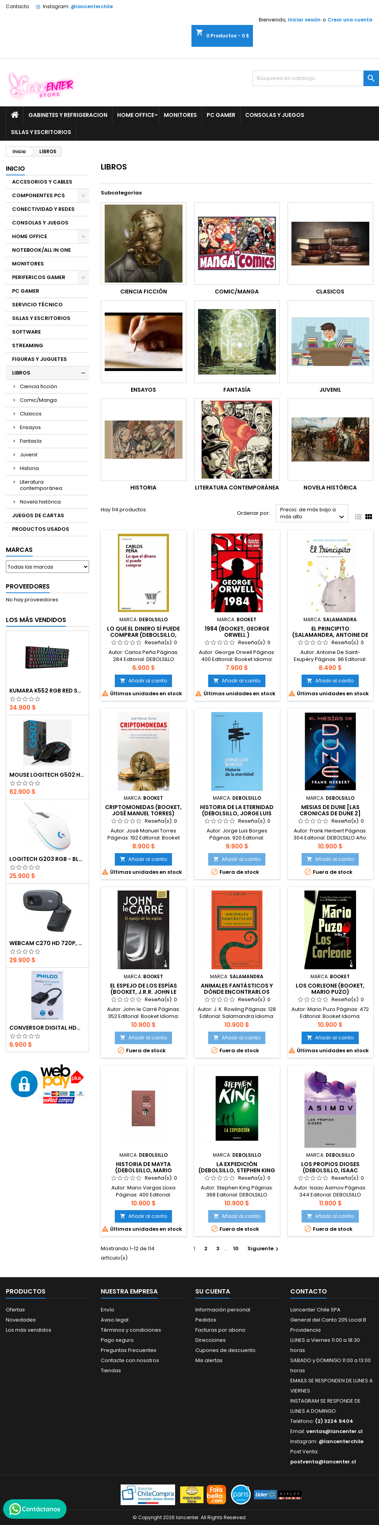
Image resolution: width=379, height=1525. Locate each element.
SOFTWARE (26, 332)
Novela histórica (40, 501)
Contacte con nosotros (130, 1360)
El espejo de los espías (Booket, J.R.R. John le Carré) (143, 992)
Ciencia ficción (38, 386)
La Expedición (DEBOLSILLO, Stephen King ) (236, 1170)
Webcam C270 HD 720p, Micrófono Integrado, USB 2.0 (47, 943)
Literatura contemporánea (41, 485)
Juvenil (28, 454)
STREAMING (27, 345)
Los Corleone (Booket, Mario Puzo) (330, 989)
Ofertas (15, 1309)
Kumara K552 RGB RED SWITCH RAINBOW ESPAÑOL (47, 690)
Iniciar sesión (304, 19)
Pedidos (205, 1320)
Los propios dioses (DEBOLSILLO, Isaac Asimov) (330, 1170)
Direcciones (210, 1340)
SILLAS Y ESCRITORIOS (41, 132)
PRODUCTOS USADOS (40, 529)
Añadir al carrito (143, 680)
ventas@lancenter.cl (334, 1431)
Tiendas (111, 1370)
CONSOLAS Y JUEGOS (274, 115)
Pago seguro (117, 1340)
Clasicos (31, 413)
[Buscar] (316, 78)
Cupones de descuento (225, 1350)
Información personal (222, 1309)
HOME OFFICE (135, 115)
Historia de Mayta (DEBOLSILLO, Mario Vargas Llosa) (143, 1170)
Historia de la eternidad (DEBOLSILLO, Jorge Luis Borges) (237, 813)
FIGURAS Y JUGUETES (39, 359)
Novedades (21, 1320)
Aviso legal (114, 1320)
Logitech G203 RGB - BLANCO (47, 859)
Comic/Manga (38, 400)
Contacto (17, 6)
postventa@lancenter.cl (323, 1461)
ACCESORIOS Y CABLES (42, 182)
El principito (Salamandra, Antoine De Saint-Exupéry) (330, 635)
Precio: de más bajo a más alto (313, 514)
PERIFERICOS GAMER (38, 277)
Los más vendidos (36, 619)
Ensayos (30, 427)
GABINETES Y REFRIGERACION (67, 115)
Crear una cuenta (350, 19)
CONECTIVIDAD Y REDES (43, 209)
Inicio (15, 168)
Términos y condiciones (131, 1330)
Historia (29, 468)
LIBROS (21, 372)
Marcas (19, 549)
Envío (107, 1309)
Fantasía (31, 441)
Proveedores (28, 586)
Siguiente (264, 1248)
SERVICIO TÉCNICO (37, 304)
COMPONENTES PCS (38, 195)
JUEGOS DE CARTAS (38, 515)
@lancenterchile (92, 6)
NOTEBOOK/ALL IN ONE (41, 250)
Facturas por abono (220, 1330)
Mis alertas (209, 1360)
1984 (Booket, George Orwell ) (237, 632)
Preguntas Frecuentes (128, 1350)
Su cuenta (212, 1291)
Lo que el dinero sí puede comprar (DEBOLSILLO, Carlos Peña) (143, 635)
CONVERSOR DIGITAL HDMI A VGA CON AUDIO (47, 1028)
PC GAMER (221, 115)
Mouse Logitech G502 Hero (47, 775)
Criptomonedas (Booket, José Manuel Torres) (143, 810)
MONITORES (180, 115)
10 (236, 1248)
